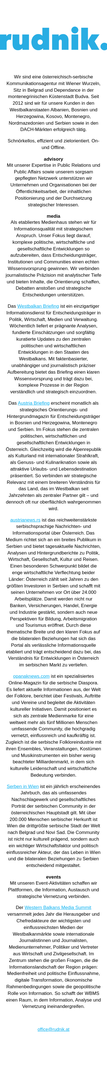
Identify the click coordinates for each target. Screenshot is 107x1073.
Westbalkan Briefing (38, 306)
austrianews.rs (25, 520)
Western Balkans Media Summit (58, 907)
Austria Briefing (34, 403)
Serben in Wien (23, 786)
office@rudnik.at (53, 1029)
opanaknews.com (31, 676)
